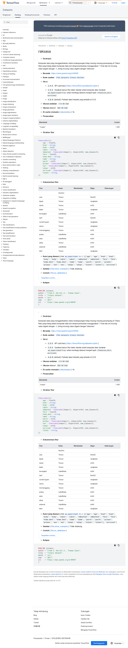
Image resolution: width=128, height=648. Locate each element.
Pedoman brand (87, 626)
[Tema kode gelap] (115, 137)
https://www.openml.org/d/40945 (64, 73)
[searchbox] (15, 22)
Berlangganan (99, 643)
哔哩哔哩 (37, 626)
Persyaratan (38, 638)
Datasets (8, 10)
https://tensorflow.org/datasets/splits (82, 86)
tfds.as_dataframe (58, 273)
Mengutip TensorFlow (88, 630)
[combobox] (79, 3)
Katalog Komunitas (32, 15)
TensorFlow (42, 46)
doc (73, 256)
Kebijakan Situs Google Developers (107, 574)
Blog (35, 615)
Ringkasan (7, 15)
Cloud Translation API (69, 38)
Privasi (47, 638)
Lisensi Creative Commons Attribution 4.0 (94, 572)
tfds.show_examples (59, 269)
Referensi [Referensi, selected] (43, 3)
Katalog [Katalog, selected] (18, 15)
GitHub (114, 3)
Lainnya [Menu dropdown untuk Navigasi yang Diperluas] (58, 3)
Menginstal (31, 3)
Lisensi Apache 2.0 (57, 574)
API (55, 15)
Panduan (47, 15)
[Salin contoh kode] (119, 137)
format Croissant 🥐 (71, 26)
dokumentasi (88, 26)
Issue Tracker (85, 615)
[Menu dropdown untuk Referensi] (50, 3)
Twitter (36, 622)
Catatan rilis (85, 619)
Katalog (69, 46)
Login (123, 3)
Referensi (52, 46)
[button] (15, 32)
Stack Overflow (86, 622)
